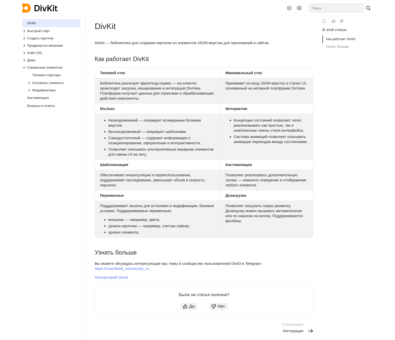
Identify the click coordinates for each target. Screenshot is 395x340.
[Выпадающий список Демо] (51, 60)
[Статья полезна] (333, 21)
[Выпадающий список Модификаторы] (53, 90)
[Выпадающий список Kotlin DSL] (51, 52)
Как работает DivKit (340, 39)
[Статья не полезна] (341, 21)
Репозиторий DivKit (111, 277)
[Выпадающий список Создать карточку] (51, 38)
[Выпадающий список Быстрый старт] (51, 31)
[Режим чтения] (324, 21)
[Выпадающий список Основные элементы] (53, 83)
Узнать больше (337, 46)
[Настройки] (289, 8)
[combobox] (336, 8)
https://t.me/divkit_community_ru (122, 268)
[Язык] (299, 8)
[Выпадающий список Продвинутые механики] (51, 45)
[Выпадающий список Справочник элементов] (51, 67)
